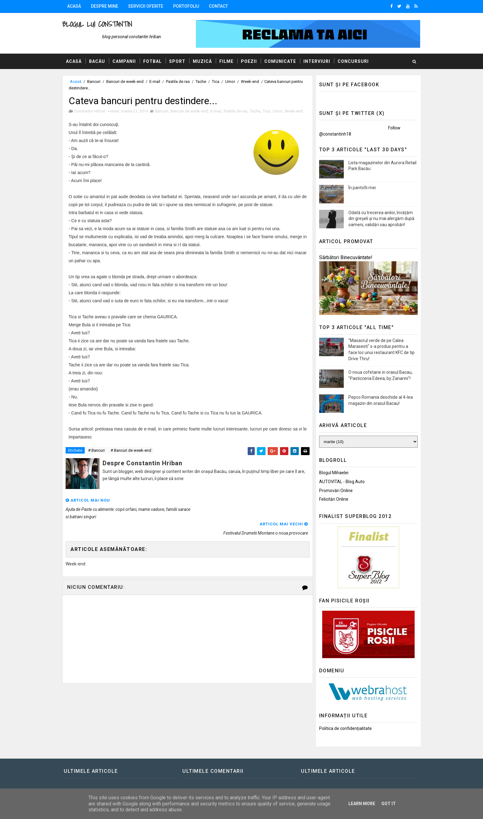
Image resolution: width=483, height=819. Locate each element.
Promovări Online (334, 490)
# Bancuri (98, 457)
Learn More (361, 803)
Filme (228, 61)
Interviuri (319, 61)
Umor (232, 81)
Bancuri (96, 81)
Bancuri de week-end (127, 81)
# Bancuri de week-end (133, 457)
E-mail (157, 81)
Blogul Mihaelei (331, 472)
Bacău (99, 61)
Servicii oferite (147, 6)
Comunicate (282, 61)
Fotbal (154, 61)
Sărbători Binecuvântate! (343, 257)
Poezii (251, 61)
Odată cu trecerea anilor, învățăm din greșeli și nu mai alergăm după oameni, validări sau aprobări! (379, 218)
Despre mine (106, 6)
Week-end (252, 81)
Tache (203, 81)
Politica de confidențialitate (343, 728)
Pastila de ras (180, 81)
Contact (220, 6)
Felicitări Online (331, 499)
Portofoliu (188, 6)
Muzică (204, 61)
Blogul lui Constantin (99, 24)
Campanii (126, 61)
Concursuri (355, 61)
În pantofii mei (360, 187)
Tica (217, 81)
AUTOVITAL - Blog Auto (340, 481)
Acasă (76, 6)
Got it (388, 803)
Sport (179, 61)
